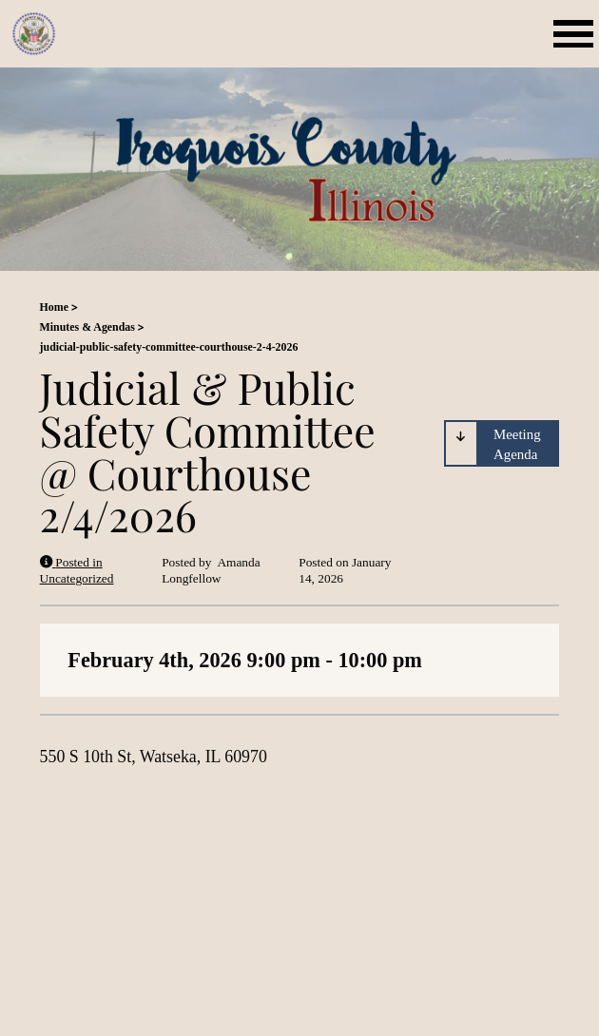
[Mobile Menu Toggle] (576, 34)
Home (54, 307)
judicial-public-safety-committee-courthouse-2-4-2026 (169, 347)
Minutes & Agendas (87, 327)
